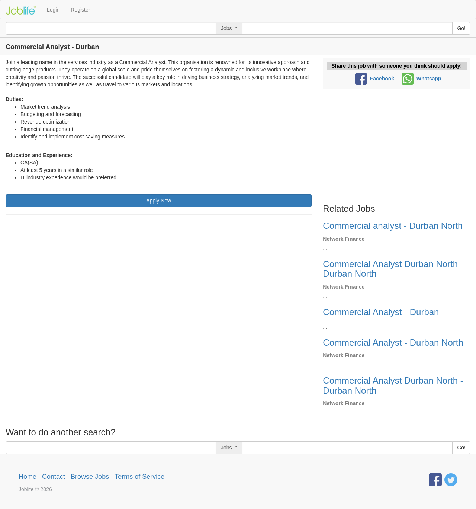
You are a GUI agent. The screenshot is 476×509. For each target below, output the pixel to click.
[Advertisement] (159, 274)
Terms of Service (139, 476)
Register (80, 10)
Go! (461, 28)
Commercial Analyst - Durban (381, 312)
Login (53, 10)
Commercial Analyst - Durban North (393, 342)
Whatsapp (421, 78)
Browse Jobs (90, 476)
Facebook (374, 78)
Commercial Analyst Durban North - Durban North (393, 269)
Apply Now (158, 201)
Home (27, 476)
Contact (53, 476)
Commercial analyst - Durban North (393, 226)
